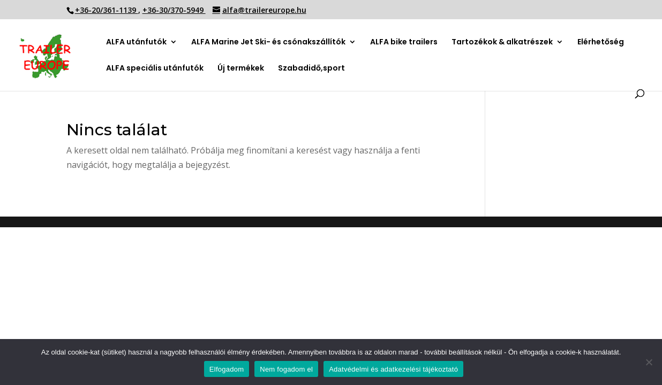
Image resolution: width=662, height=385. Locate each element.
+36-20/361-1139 (106, 10)
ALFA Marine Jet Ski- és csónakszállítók (268, 42)
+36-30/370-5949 (174, 10)
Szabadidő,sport (311, 68)
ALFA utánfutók (136, 42)
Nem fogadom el (286, 369)
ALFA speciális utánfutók (155, 68)
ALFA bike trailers (404, 42)
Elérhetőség (600, 42)
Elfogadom (226, 369)
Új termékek (240, 68)
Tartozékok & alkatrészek (502, 42)
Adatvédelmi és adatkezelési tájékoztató (393, 369)
